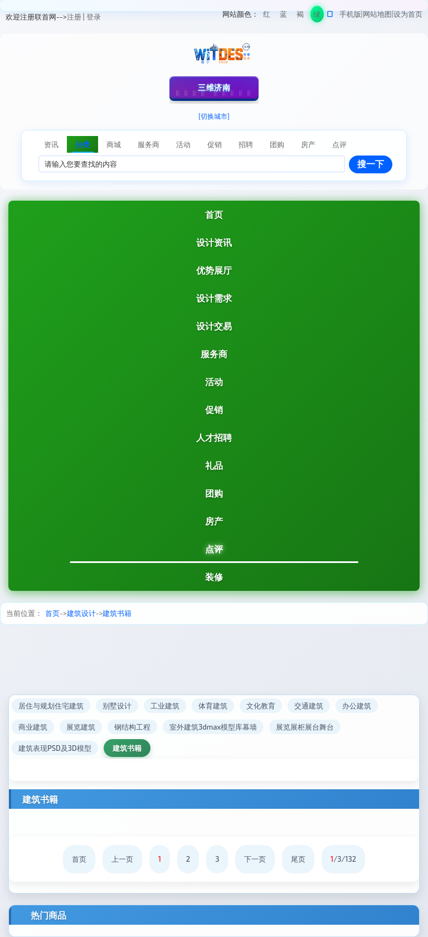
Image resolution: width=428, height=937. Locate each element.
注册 (74, 16)
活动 (214, 381)
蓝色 (283, 15)
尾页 (298, 859)
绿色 (316, 15)
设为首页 (407, 13)
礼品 (214, 465)
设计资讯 (214, 242)
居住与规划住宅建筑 (51, 705)
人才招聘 (214, 437)
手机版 (350, 13)
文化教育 (260, 705)
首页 (214, 214)
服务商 (214, 353)
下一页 (255, 859)
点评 (214, 548)
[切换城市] (214, 116)
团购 (214, 493)
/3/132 (343, 859)
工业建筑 (164, 705)
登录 (93, 16)
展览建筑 (80, 726)
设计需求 (214, 298)
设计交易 (214, 326)
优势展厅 (214, 270)
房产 (214, 521)
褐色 (300, 15)
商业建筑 (32, 726)
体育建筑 (212, 705)
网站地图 (377, 13)
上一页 (122, 859)
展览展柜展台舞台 (305, 726)
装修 (214, 576)
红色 (266, 15)
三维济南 (214, 87)
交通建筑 (308, 705)
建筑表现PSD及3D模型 (54, 748)
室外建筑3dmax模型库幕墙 (213, 726)
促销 (214, 409)
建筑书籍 (117, 613)
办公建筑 (356, 705)
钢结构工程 (132, 726)
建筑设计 (81, 613)
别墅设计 (117, 705)
